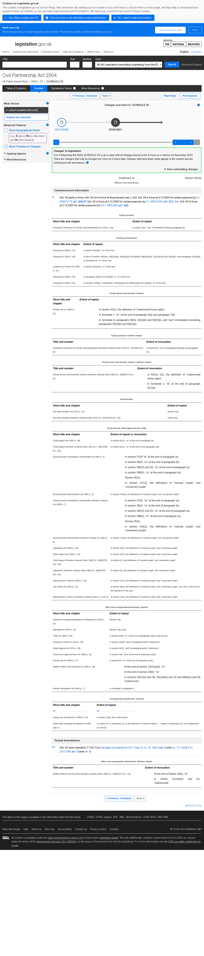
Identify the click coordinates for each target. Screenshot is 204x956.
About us (36, 829)
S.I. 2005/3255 (154, 201)
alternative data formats (60, 817)
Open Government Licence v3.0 (65, 837)
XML (121, 817)
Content (38, 88)
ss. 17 (175, 747)
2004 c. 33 (37, 81)
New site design (11, 829)
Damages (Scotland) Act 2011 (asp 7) (121, 747)
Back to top (194, 805)
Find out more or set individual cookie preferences (78, 17)
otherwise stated (108, 837)
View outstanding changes (181, 169)
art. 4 (87, 751)
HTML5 (91, 817)
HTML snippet (104, 817)
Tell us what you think (170, 30)
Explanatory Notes (61, 88)
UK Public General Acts (15, 81)
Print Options (190, 95)
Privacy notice (98, 829)
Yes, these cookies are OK (23, 17)
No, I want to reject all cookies (134, 17)
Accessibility (65, 829)
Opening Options (15, 153)
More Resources (90, 88)
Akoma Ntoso (134, 817)
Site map (50, 829)
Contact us (81, 829)
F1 (54, 711)
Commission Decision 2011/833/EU (56, 841)
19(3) (154, 747)
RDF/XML (163, 817)
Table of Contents (16, 88)
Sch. (177, 201)
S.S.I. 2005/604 (109, 205)
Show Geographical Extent (24, 130)
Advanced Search (192, 64)
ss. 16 (147, 747)
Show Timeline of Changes (25, 146)
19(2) (183, 747)
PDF (115, 817)
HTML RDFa (149, 817)
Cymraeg (196, 51)
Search (172, 64)
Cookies (114, 829)
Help (25, 829)
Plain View (170, 95)
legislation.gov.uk (26, 43)
